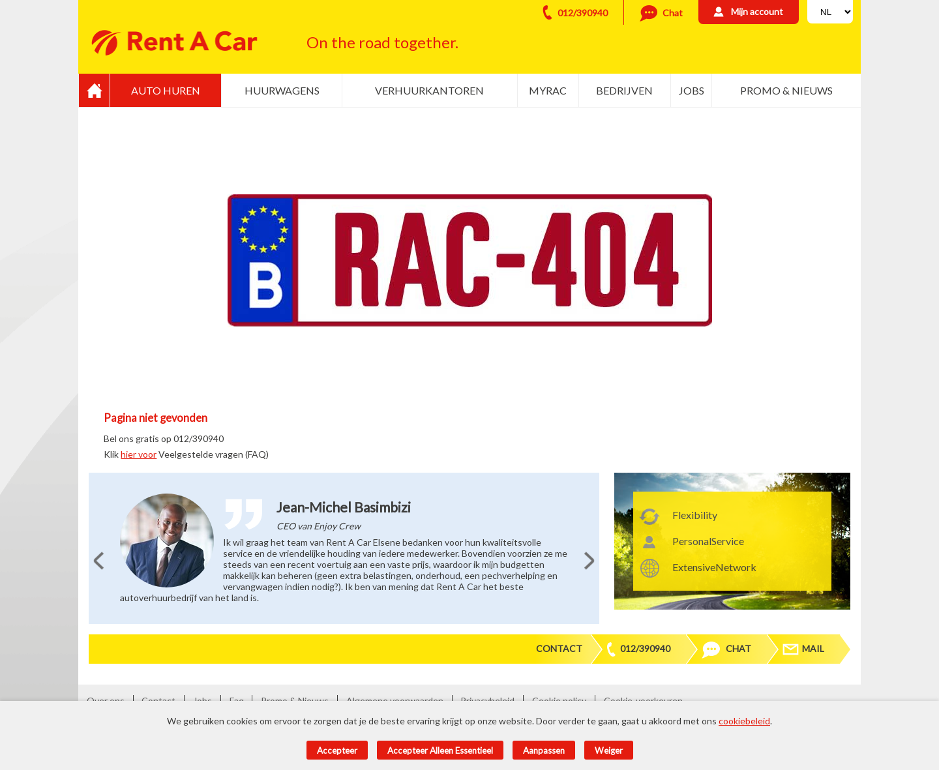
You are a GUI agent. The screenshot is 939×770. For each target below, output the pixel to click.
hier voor (138, 454)
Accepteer (337, 750)
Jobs (691, 90)
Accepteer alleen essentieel (440, 750)
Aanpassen (544, 750)
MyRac (548, 90)
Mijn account (757, 11)
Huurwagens (282, 90)
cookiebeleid (744, 720)
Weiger (609, 750)
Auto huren (165, 90)
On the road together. (382, 42)
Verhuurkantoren (429, 90)
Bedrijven (624, 90)
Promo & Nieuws (786, 90)
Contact (559, 648)
